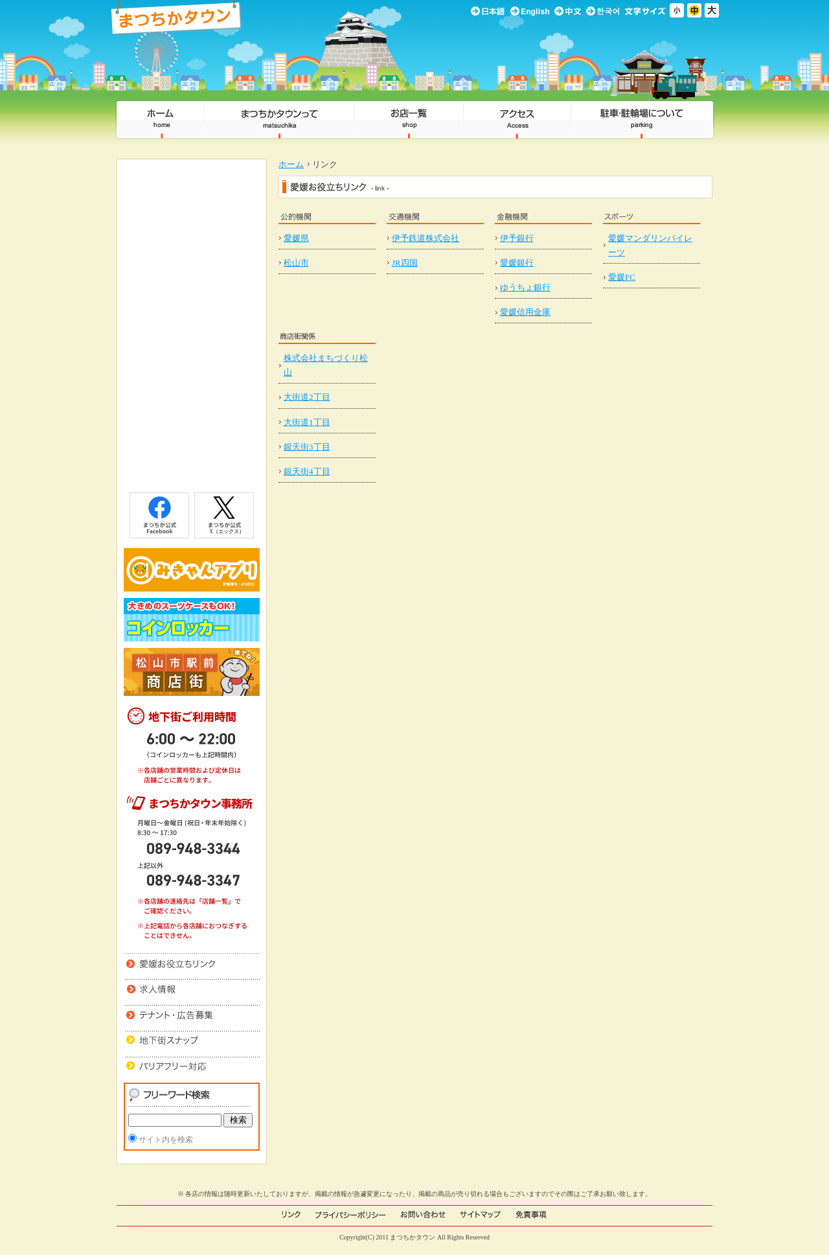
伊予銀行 (517, 238)
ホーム (291, 164)
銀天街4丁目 (307, 471)
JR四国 (405, 263)
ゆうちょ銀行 (525, 287)
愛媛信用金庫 (525, 312)
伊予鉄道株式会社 (425, 238)
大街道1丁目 (307, 422)
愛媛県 (296, 238)
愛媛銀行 (517, 263)
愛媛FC (621, 277)
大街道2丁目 (307, 397)
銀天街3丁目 (307, 447)
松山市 (296, 263)
